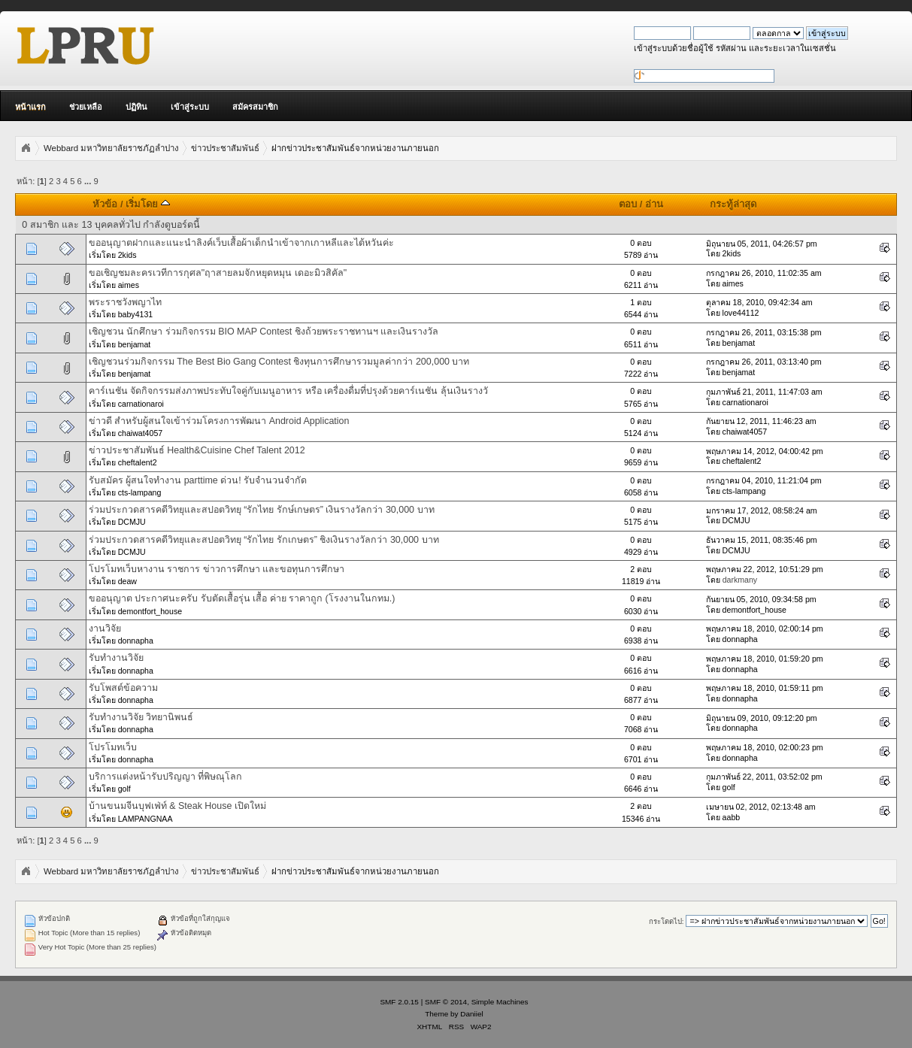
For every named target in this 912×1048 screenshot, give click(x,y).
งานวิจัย (105, 628)
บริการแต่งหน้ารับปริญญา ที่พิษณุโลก (165, 776)
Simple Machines (500, 1002)
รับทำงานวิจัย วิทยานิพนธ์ (141, 717)
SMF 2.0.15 (399, 1002)
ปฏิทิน (136, 106)
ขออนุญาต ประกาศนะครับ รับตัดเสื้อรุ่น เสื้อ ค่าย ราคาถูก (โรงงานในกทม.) (242, 598)
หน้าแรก (30, 106)
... (88, 181)
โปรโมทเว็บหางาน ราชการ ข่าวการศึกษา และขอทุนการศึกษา (216, 569)
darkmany (740, 579)
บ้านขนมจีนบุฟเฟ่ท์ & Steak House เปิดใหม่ (177, 806)
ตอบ (628, 204)
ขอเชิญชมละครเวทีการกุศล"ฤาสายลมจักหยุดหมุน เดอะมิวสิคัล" (218, 273)
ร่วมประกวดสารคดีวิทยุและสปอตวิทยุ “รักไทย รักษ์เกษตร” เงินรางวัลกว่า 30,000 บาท (262, 509)
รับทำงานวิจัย (116, 658)
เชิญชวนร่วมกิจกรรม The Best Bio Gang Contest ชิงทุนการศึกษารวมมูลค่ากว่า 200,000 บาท (279, 361)
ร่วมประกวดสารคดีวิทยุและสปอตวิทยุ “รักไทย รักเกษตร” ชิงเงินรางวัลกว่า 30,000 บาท (264, 540)
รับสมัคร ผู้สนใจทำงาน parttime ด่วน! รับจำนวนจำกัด (198, 480)
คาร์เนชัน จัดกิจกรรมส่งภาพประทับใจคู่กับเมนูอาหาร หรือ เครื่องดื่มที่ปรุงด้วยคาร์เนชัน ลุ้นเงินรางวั (288, 391)
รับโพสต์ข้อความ (123, 688)
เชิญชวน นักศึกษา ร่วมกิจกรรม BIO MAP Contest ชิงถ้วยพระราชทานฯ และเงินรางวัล (264, 331)
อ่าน (654, 204)
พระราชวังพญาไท (125, 302)
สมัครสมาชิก (255, 106)
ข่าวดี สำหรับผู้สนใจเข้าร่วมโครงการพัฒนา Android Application (219, 421)
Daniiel (471, 1014)
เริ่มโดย (148, 204)
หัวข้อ (104, 204)
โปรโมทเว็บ (113, 747)
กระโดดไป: (666, 921)
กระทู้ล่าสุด (733, 204)
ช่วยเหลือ (85, 106)
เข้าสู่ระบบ (190, 106)
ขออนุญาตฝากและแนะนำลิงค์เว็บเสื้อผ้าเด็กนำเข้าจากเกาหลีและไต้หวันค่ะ (241, 243)
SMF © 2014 (446, 1002)
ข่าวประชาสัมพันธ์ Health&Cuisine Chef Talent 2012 (197, 450)
